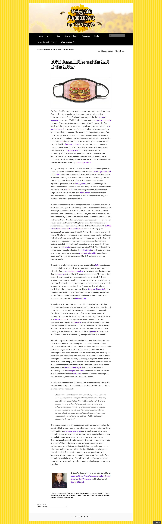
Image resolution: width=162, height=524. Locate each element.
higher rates (66, 247)
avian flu (69, 189)
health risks (76, 374)
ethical (82, 371)
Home (40, 36)
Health (107, 493)
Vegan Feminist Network (66, 49)
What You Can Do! (68, 42)
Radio (96, 36)
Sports (89, 495)
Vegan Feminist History (47, 42)
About (49, 36)
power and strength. (73, 368)
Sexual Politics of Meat (78, 495)
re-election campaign (74, 271)
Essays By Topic (71, 36)
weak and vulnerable (87, 253)
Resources (86, 36)
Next (120, 51)
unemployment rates (72, 431)
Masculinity (86, 493)
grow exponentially (103, 120)
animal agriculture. (83, 162)
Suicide (94, 495)
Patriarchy (66, 495)
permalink (69, 497)
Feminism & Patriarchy (74, 493)
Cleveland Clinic (60, 319)
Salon (62, 141)
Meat (61, 495)
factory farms (80, 184)
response (61, 274)
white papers (85, 192)
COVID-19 (101, 493)
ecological (71, 371)
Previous (105, 51)
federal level (86, 250)
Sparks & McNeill (77, 482)
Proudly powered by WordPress (81, 517)
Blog (58, 36)
